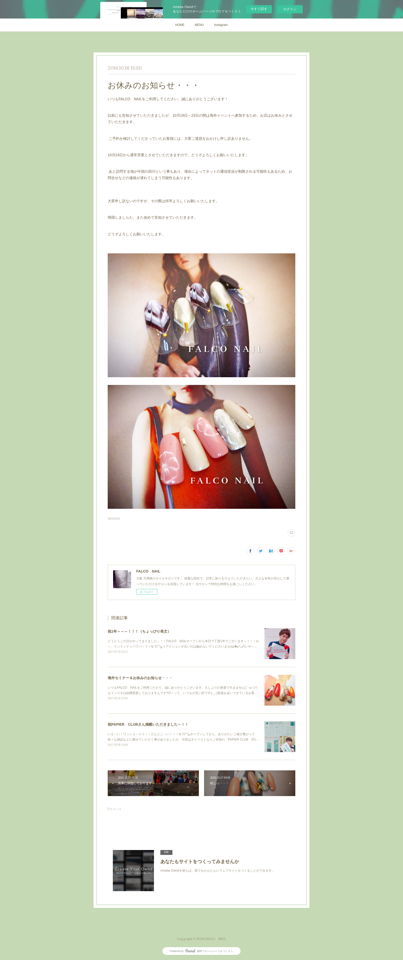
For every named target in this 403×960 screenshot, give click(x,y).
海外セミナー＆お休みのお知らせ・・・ (140, 678)
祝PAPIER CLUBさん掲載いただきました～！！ (148, 724)
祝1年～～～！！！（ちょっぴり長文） (139, 631)
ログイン (290, 9)
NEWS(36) (114, 518)
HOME (180, 25)
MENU (199, 25)
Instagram (221, 25)
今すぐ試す (259, 9)
